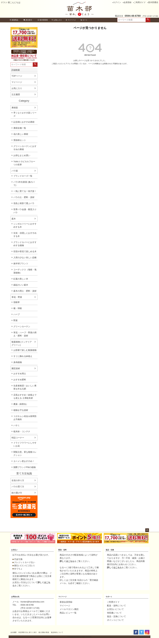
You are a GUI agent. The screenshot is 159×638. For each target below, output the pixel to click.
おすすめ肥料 (19, 379)
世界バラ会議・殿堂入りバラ (24, 211)
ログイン (117, 2)
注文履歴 (16, 94)
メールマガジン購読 (69, 609)
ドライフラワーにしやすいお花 (24, 444)
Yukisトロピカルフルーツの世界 (24, 163)
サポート (109, 597)
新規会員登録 (66, 602)
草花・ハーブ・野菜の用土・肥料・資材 (24, 334)
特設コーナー (18, 438)
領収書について (114, 613)
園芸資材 (16, 368)
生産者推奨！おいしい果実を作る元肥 (24, 387)
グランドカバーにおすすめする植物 (24, 244)
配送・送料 (62, 550)
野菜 (15, 320)
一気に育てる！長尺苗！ (24, 191)
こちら (71, 561)
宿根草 (16, 302)
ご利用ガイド (140, 2)
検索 (148, 20)
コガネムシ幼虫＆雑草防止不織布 (24, 418)
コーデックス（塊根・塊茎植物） (24, 271)
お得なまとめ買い (21, 155)
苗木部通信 (153, 2)
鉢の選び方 (17, 493)
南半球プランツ (20, 263)
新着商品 (14, 20)
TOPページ (17, 76)
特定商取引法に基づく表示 (27, 632)
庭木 (14, 219)
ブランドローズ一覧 (22, 176)
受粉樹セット (19, 140)
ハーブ (16, 314)
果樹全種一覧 (19, 128)
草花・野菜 (17, 297)
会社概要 (13, 632)
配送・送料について (116, 605)
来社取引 (28, 20)
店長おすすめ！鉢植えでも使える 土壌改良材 (24, 396)
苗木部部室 (43, 20)
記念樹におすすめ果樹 (23, 122)
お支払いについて (115, 609)
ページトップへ (147, 530)
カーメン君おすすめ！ (23, 461)
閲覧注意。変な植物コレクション (24, 453)
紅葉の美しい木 (20, 279)
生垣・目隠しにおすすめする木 (24, 234)
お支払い (14, 550)
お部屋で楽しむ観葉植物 (24, 350)
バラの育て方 (18, 486)
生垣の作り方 (18, 480)
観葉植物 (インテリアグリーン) (22, 343)
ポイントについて (115, 620)
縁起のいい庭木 (20, 285)
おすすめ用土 (19, 373)
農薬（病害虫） (20, 404)
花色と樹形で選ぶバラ (23, 203)
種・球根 (17, 308)
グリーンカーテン (21, 326)
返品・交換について (116, 616)
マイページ (71, 20)
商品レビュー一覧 (68, 613)
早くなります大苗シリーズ (24, 114)
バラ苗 (15, 171)
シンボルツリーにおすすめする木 (24, 225)
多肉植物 (17, 362)
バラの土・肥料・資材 (23, 197)
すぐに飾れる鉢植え (22, 356)
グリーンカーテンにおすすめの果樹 (24, 148)
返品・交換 (110, 550)
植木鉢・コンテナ (21, 431)
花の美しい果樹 (20, 134)
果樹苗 (15, 108)
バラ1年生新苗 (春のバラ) (24, 183)
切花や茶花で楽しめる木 (24, 251)
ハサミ (16, 425)
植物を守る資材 (20, 410)
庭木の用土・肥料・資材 (24, 291)
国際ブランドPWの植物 (24, 467)
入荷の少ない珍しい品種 (24, 257)
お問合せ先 (15, 597)
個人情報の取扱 (43, 632)
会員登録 (127, 2)
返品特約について (57, 632)
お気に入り (57, 20)
